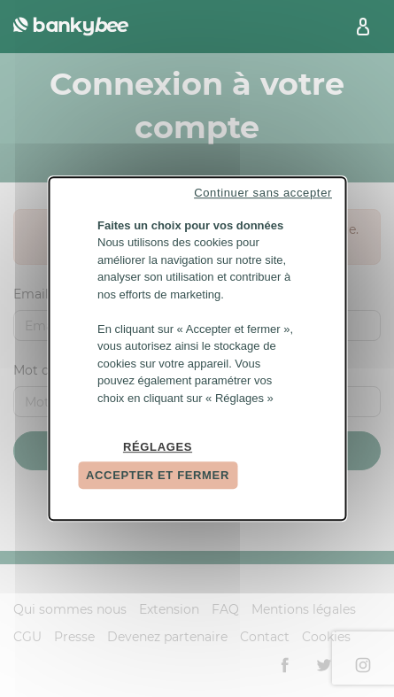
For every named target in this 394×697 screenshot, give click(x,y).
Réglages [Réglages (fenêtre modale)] (157, 446)
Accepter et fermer (157, 475)
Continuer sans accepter (263, 192)
